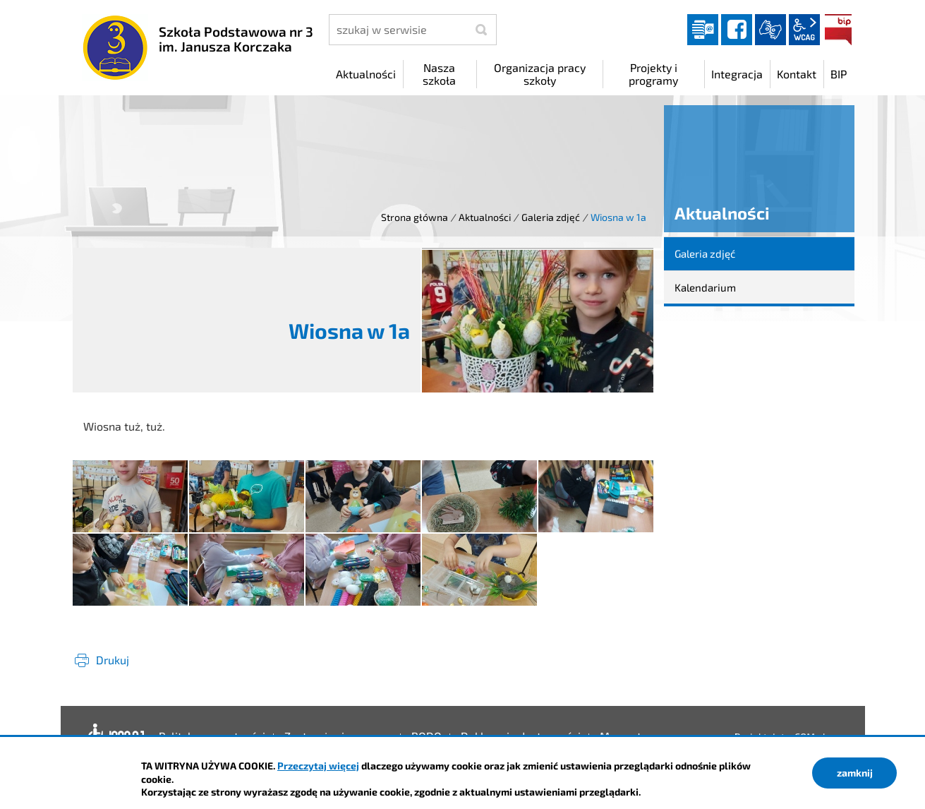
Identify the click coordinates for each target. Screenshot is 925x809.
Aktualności (485, 217)
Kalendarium (705, 287)
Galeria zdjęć (550, 217)
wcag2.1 (804, 29)
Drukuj (112, 659)
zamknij (855, 773)
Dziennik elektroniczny (702, 29)
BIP (838, 29)
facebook (736, 29)
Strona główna (414, 217)
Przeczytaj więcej (318, 766)
